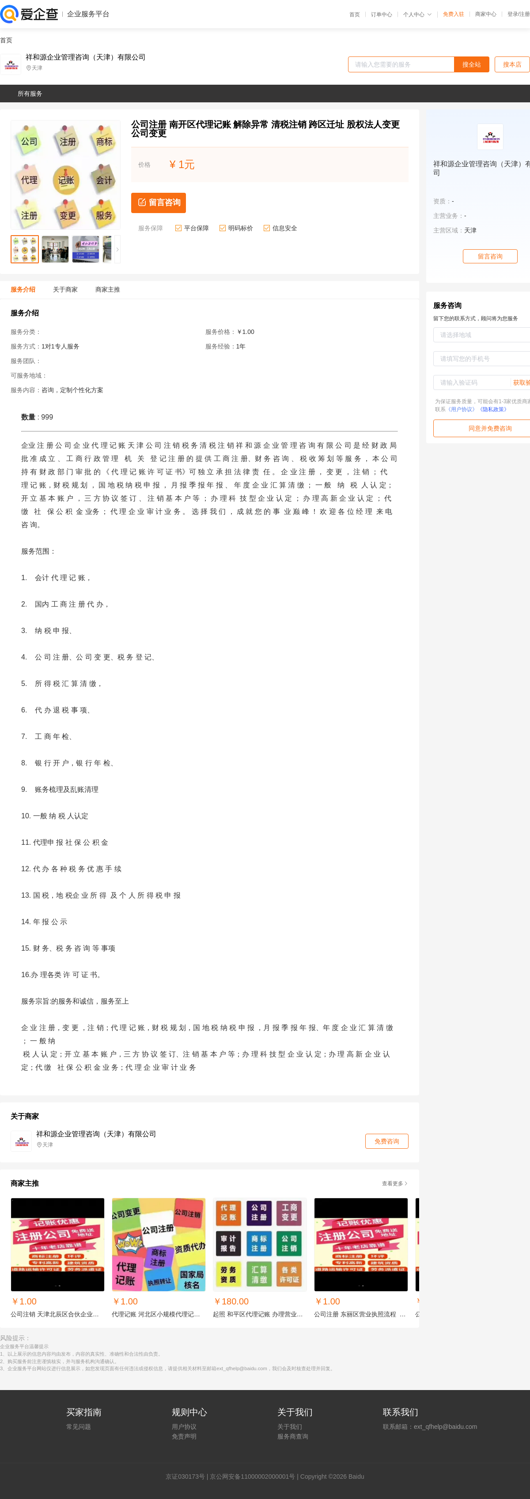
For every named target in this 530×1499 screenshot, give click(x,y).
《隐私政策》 (493, 409)
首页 (354, 14)
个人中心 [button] (417, 14)
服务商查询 (292, 1436)
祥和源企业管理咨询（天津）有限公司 (86, 57)
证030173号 (188, 1476)
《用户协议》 (461, 409)
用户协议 (184, 1426)
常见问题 (78, 1426)
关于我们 (289, 1426)
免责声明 (184, 1436)
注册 (524, 14)
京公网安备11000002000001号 (252, 1476)
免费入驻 (453, 14)
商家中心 (485, 14)
